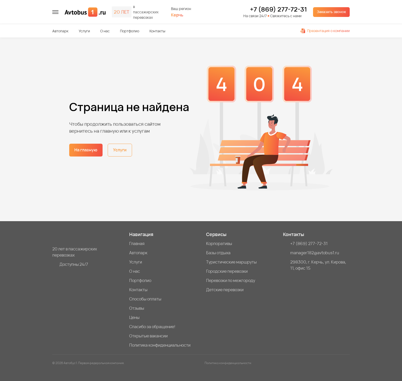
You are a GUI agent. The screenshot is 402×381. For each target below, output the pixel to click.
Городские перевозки (227, 271)
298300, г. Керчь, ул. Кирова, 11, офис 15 (318, 265)
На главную (85, 150)
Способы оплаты (145, 299)
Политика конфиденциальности (159, 345)
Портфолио (129, 30)
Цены (134, 317)
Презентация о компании (325, 30)
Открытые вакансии (148, 336)
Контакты (157, 30)
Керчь (177, 15)
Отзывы (136, 308)
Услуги (84, 30)
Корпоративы (219, 243)
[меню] (55, 12)
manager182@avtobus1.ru (314, 253)
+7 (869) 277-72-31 (278, 9)
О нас (105, 30)
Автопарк (60, 30)
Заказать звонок (331, 11)
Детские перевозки (225, 289)
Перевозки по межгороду (230, 280)
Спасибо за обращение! (152, 326)
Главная (137, 243)
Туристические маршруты (231, 262)
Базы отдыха (218, 253)
